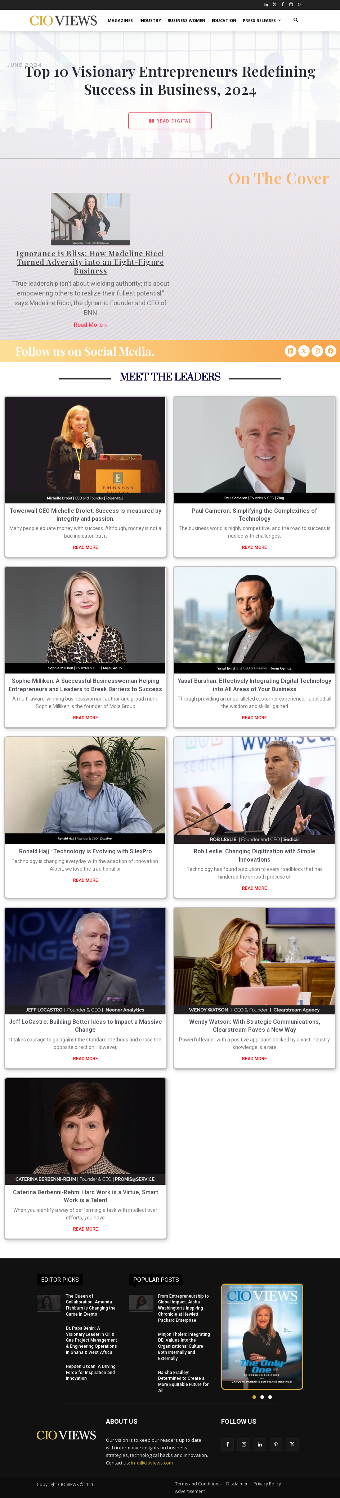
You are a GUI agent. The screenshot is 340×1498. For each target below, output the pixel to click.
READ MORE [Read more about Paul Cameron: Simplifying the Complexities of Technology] (254, 547)
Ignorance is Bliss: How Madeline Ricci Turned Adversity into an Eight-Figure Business (91, 261)
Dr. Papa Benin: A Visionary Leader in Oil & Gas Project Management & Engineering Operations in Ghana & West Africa (91, 1340)
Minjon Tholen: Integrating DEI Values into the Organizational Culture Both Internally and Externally (184, 1346)
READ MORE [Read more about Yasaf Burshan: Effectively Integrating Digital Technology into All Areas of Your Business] (254, 717)
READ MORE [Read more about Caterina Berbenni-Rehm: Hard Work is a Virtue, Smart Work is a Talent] (85, 1229)
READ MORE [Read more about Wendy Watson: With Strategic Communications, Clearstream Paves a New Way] (254, 1058)
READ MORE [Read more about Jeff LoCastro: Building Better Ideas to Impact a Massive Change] (85, 1058)
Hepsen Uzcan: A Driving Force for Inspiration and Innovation (91, 1372)
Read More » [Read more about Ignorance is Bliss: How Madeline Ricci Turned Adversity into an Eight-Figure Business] (90, 324)
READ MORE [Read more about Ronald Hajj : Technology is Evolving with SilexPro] (85, 880)
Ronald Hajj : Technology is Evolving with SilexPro (85, 851)
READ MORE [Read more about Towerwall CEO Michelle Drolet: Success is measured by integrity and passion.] (85, 547)
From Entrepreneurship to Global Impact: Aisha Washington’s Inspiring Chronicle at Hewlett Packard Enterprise (183, 1308)
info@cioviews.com (152, 1462)
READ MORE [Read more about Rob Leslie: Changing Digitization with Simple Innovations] (254, 888)
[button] (295, 20)
